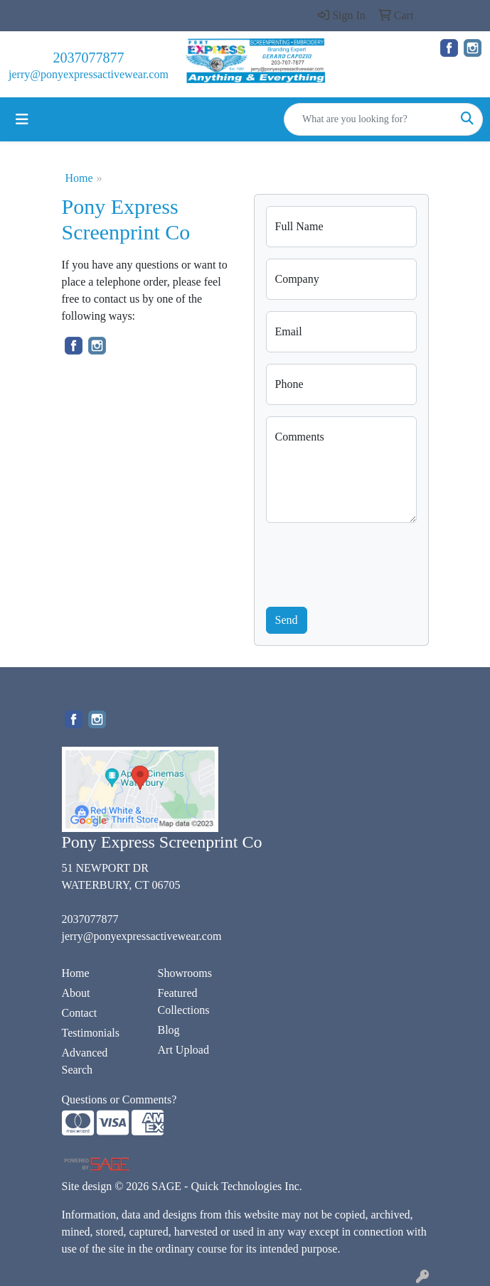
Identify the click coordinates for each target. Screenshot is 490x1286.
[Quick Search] (368, 119)
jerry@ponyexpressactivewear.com (89, 74)
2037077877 (88, 57)
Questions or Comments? (119, 1099)
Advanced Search (85, 1061)
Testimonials (91, 1033)
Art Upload (183, 1050)
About (76, 993)
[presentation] (374, 562)
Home (79, 178)
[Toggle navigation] (22, 119)
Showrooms (185, 973)
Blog (169, 1030)
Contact (79, 1013)
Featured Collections (184, 1001)
